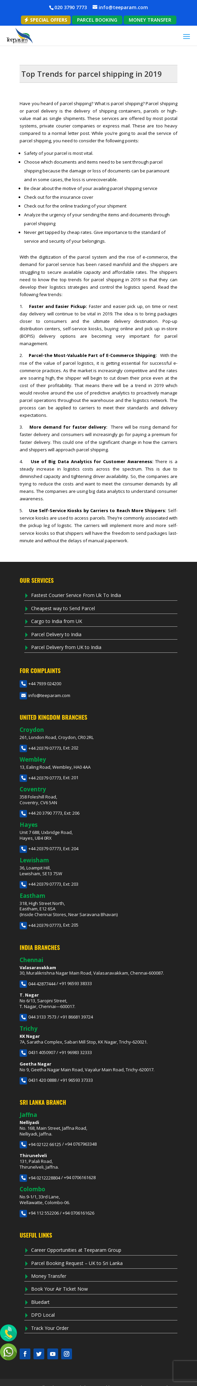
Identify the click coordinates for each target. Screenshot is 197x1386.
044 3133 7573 (38, 1017)
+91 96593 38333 (75, 984)
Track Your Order (50, 1328)
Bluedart (40, 1302)
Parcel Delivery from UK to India (66, 647)
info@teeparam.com (45, 695)
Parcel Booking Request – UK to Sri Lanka (77, 1263)
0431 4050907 (37, 1052)
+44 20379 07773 (40, 748)
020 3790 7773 (70, 7)
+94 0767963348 (81, 1144)
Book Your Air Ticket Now (59, 1289)
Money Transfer (48, 1276)
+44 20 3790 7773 (41, 813)
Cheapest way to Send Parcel (63, 608)
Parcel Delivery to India (56, 634)
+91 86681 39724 (76, 1017)
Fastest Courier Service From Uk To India (76, 595)
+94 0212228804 (40, 1178)
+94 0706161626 (78, 1213)
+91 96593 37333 (76, 1080)
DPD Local (43, 1315)
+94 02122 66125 (40, 1144)
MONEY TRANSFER (150, 20)
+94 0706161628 (80, 1178)
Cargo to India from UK (56, 621)
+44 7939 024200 (40, 683)
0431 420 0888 (38, 1080)
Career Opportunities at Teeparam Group (76, 1250)
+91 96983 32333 (75, 1052)
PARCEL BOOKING (97, 20)
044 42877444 (37, 984)
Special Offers (45, 20)
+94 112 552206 (39, 1213)
